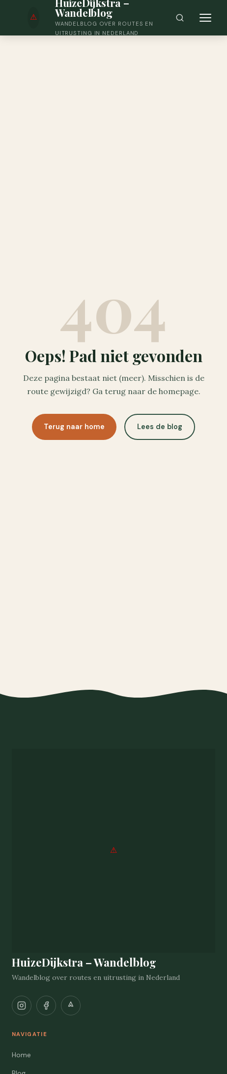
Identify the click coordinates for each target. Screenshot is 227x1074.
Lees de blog (159, 426)
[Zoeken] (180, 18)
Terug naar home (74, 426)
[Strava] (71, 1005)
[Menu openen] (205, 18)
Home (21, 1054)
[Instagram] (21, 1005)
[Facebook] (46, 1005)
